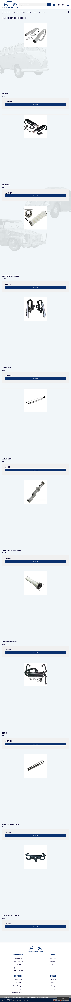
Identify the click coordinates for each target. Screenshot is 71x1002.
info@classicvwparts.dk (18, 968)
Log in (59, 5)
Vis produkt (35, 104)
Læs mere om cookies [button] (9, 999)
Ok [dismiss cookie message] (63, 998)
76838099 (18, 964)
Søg (48, 4)
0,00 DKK (63, 5)
